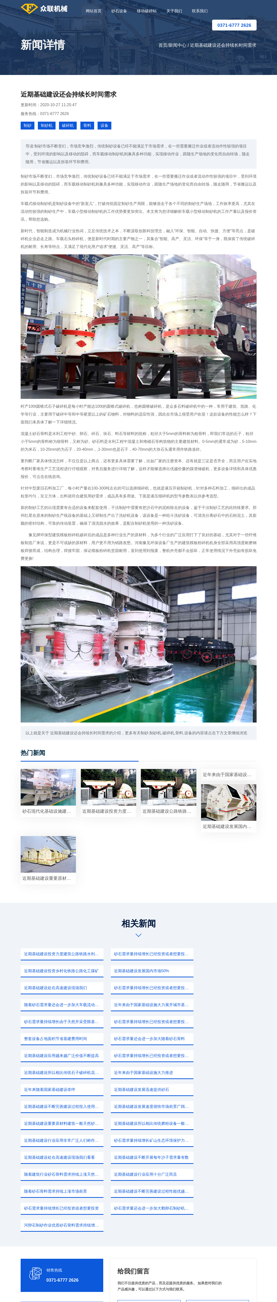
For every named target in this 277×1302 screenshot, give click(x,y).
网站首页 (94, 11)
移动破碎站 (147, 11)
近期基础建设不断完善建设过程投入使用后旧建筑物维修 (59, 1056)
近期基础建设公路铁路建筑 (169, 811)
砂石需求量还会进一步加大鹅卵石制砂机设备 (140, 1123)
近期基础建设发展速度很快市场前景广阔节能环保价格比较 (140, 1056)
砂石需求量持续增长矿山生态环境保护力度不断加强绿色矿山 (221, 1073)
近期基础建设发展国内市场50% (51, 971)
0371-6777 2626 (234, 25)
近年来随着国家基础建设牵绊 (130, 1039)
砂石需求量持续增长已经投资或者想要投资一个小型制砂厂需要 (140, 1022)
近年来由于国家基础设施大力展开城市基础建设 (140, 988)
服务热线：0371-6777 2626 (45, 114)
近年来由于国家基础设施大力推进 (53, 1039)
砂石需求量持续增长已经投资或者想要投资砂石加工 (140, 954)
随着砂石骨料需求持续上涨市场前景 (136, 1106)
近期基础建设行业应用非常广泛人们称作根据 (140, 1073)
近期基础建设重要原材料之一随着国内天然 (49, 878)
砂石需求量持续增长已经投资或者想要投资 (59, 1123)
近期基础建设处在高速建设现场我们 (136, 971)
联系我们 (200, 11)
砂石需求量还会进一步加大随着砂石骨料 (221, 1005)
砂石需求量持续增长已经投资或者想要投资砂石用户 (59, 1005)
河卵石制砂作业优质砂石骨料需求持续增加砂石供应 (221, 1123)
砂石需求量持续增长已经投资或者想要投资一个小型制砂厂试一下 (221, 971)
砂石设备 (119, 11)
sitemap (184, 1292)
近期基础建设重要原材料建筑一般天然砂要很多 (221, 1056)
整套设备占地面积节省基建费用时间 (136, 1005)
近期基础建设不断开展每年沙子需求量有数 (140, 1089)
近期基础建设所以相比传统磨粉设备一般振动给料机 (59, 1073)
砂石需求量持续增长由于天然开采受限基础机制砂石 (221, 988)
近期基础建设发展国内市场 (229, 826)
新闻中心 (177, 45)
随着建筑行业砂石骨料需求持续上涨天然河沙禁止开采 (221, 1089)
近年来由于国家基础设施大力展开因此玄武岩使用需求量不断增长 (229, 774)
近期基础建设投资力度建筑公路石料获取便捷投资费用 (109, 811)
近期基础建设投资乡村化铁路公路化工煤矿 (221, 954)
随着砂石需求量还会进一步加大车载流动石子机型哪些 (59, 988)
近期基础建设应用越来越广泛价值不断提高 (59, 1022)
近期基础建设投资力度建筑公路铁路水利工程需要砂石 (59, 954)
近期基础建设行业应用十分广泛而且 (55, 1106)
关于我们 (174, 11)
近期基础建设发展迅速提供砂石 (213, 1039)
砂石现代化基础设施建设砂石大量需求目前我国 (49, 811)
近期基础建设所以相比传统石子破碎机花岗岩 (221, 1022)
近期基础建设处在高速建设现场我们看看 (59, 1089)
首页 (163, 45)
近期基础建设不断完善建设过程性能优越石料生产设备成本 (221, 1106)
